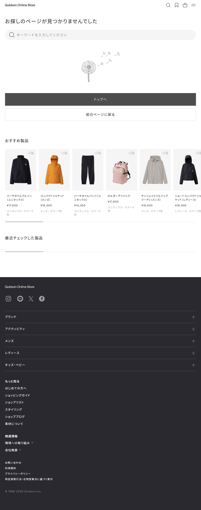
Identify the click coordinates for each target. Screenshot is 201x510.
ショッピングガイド (17, 395)
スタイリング (13, 409)
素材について (14, 424)
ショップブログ (15, 417)
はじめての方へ (16, 388)
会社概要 (13, 450)
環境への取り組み (19, 443)
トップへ (100, 99)
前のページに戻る (100, 114)
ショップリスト (14, 402)
